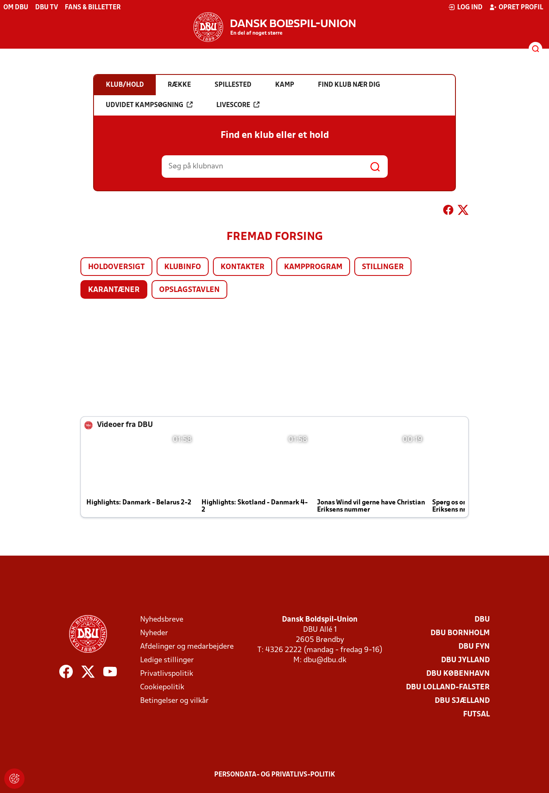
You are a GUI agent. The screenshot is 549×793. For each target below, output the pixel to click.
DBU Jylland (465, 660)
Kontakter (243, 267)
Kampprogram (313, 267)
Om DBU (15, 8)
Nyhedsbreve (161, 619)
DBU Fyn (474, 646)
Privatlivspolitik (166, 673)
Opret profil (516, 7)
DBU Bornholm (460, 633)
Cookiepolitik (162, 687)
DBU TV (46, 8)
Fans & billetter (93, 8)
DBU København (458, 673)
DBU (482, 619)
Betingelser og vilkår (174, 701)
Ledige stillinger (167, 660)
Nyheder (154, 633)
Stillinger (383, 267)
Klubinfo (182, 267)
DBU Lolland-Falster (448, 687)
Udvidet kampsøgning (149, 105)
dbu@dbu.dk (324, 660)
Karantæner (114, 290)
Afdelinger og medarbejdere (187, 646)
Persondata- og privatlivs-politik (274, 775)
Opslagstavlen (189, 290)
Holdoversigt (116, 267)
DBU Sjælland (462, 701)
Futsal (476, 714)
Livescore (237, 105)
